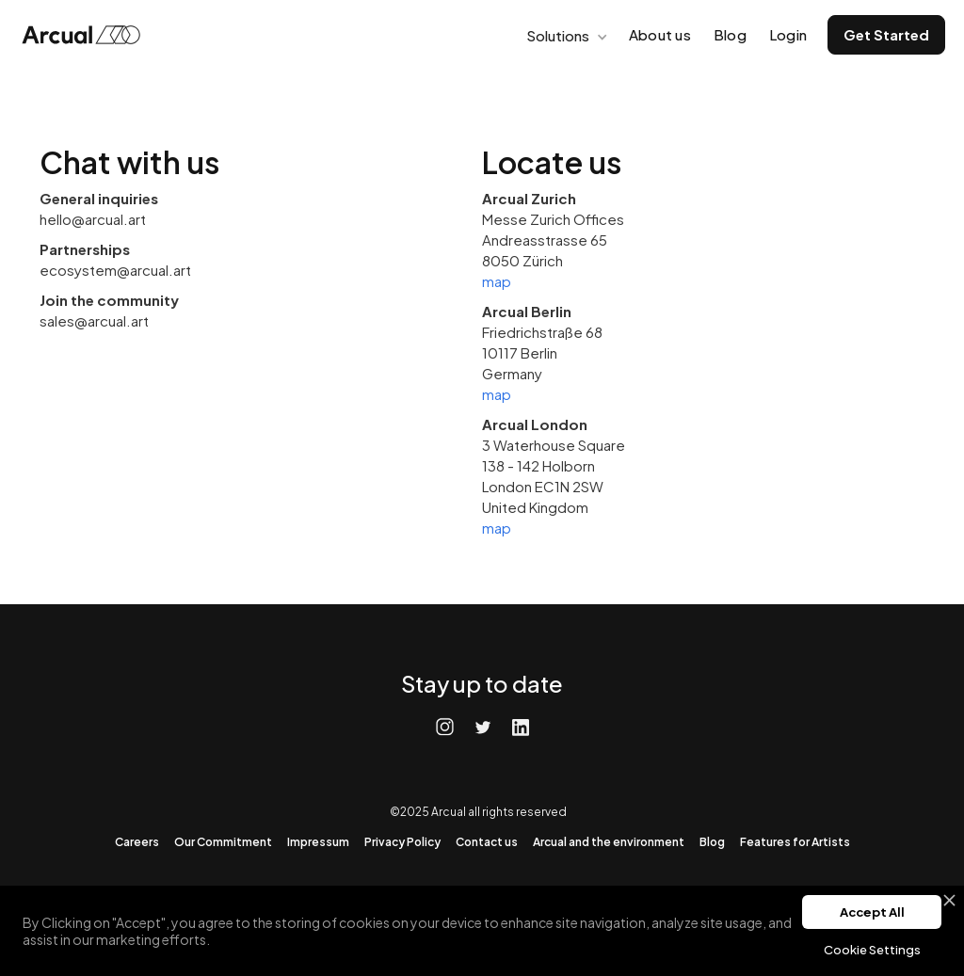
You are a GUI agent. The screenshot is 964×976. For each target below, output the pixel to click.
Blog (730, 34)
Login (788, 34)
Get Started (886, 34)
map (496, 281)
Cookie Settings (872, 949)
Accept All (872, 912)
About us (660, 34)
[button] (565, 36)
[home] (86, 35)
